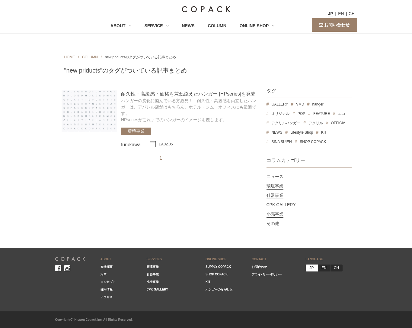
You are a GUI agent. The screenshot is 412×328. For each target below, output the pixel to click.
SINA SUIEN (281, 142)
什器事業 (275, 195)
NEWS (188, 25)
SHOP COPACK (313, 142)
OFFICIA (338, 123)
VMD (300, 104)
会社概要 (107, 266)
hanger (317, 104)
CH (352, 13)
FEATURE (321, 114)
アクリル (315, 123)
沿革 (104, 274)
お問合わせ (259, 266)
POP (301, 114)
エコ (341, 114)
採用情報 (107, 289)
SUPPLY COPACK (218, 266)
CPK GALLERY (281, 204)
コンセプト (108, 282)
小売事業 (275, 214)
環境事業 (136, 131)
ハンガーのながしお (219, 289)
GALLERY (279, 104)
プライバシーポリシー (267, 274)
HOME (69, 57)
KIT (324, 132)
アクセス (107, 297)
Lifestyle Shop (301, 132)
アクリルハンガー (285, 123)
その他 (273, 223)
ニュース (275, 176)
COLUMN (217, 25)
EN (341, 13)
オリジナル (280, 114)
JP (330, 13)
